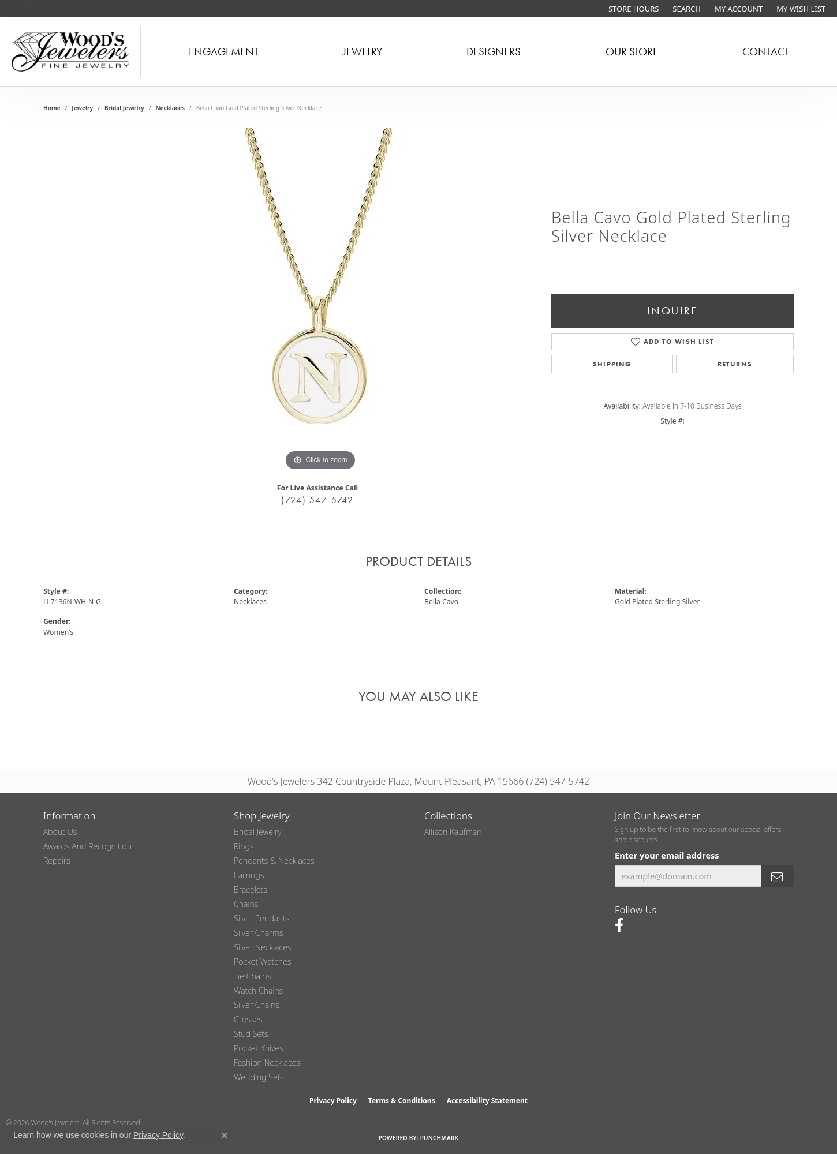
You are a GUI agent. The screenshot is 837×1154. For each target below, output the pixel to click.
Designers (493, 51)
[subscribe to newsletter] (777, 876)
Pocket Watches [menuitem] (263, 961)
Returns (735, 364)
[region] (320, 301)
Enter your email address (667, 855)
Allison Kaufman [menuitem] (453, 831)
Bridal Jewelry (124, 108)
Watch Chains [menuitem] (258, 990)
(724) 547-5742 (317, 500)
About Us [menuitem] (60, 831)
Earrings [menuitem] (249, 875)
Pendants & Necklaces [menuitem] (274, 860)
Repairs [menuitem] (56, 860)
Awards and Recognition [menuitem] (87, 846)
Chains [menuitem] (246, 903)
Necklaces (170, 108)
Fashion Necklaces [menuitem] (267, 1062)
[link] (632, 8)
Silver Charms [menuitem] (258, 932)
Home (52, 108)
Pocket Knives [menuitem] (258, 1048)
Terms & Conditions (401, 1101)
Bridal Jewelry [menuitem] (258, 831)
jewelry (82, 108)
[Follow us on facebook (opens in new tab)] (619, 925)
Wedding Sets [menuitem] (259, 1076)
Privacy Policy (333, 1101)
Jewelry (362, 51)
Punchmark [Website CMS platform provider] (439, 1138)
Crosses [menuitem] (248, 1019)
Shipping (612, 364)
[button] (685, 8)
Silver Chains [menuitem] (256, 1004)
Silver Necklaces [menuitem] (263, 947)
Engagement (224, 51)
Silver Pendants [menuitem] (261, 918)
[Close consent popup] (224, 1135)
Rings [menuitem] (244, 846)
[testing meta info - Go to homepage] (70, 51)
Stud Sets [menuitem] (251, 1033)
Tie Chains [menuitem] (252, 976)
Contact (765, 51)
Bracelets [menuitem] (250, 889)
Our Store (632, 51)
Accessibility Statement (487, 1101)
